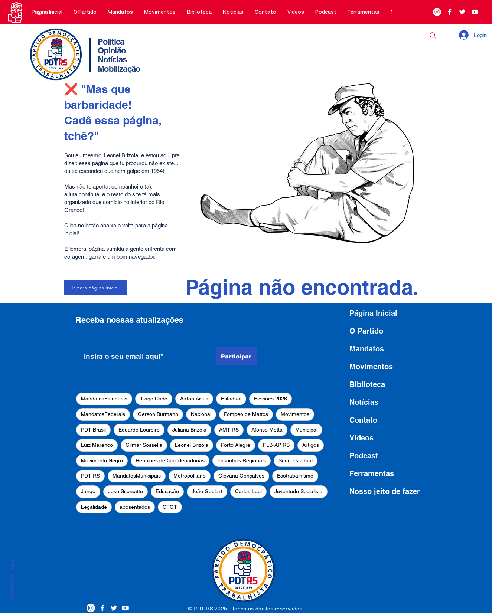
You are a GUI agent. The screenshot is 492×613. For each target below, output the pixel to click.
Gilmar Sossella (144, 445)
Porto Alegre (235, 445)
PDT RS (90, 476)
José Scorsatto (125, 491)
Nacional (201, 414)
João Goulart (207, 491)
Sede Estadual (295, 460)
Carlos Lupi (248, 491)
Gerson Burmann (158, 414)
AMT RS (229, 430)
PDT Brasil (93, 430)
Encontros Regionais (241, 460)
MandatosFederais (103, 414)
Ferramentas (371, 473)
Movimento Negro (102, 460)
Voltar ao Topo (12, 579)
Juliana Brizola (189, 430)
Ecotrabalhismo (295, 476)
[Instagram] (437, 12)
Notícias (363, 402)
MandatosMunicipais (137, 476)
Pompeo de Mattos (246, 414)
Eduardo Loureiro (139, 430)
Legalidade (94, 507)
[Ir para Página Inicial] (95, 287)
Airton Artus (194, 398)
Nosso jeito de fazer (384, 491)
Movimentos (295, 414)
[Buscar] (433, 35)
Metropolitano (189, 476)
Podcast (363, 455)
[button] (85, 12)
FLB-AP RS (276, 445)
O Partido (366, 331)
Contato (363, 420)
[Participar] (236, 356)
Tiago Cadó (153, 398)
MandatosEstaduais (104, 398)
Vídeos (361, 437)
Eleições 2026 (270, 398)
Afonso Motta (267, 430)
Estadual (231, 398)
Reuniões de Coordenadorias (170, 460)
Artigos (310, 445)
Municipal (306, 430)
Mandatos (366, 348)
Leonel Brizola (191, 445)
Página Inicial (373, 313)
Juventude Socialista (298, 491)
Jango (88, 491)
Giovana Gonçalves (241, 476)
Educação (167, 491)
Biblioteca (367, 384)
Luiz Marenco (97, 445)
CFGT (170, 507)
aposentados (135, 507)
